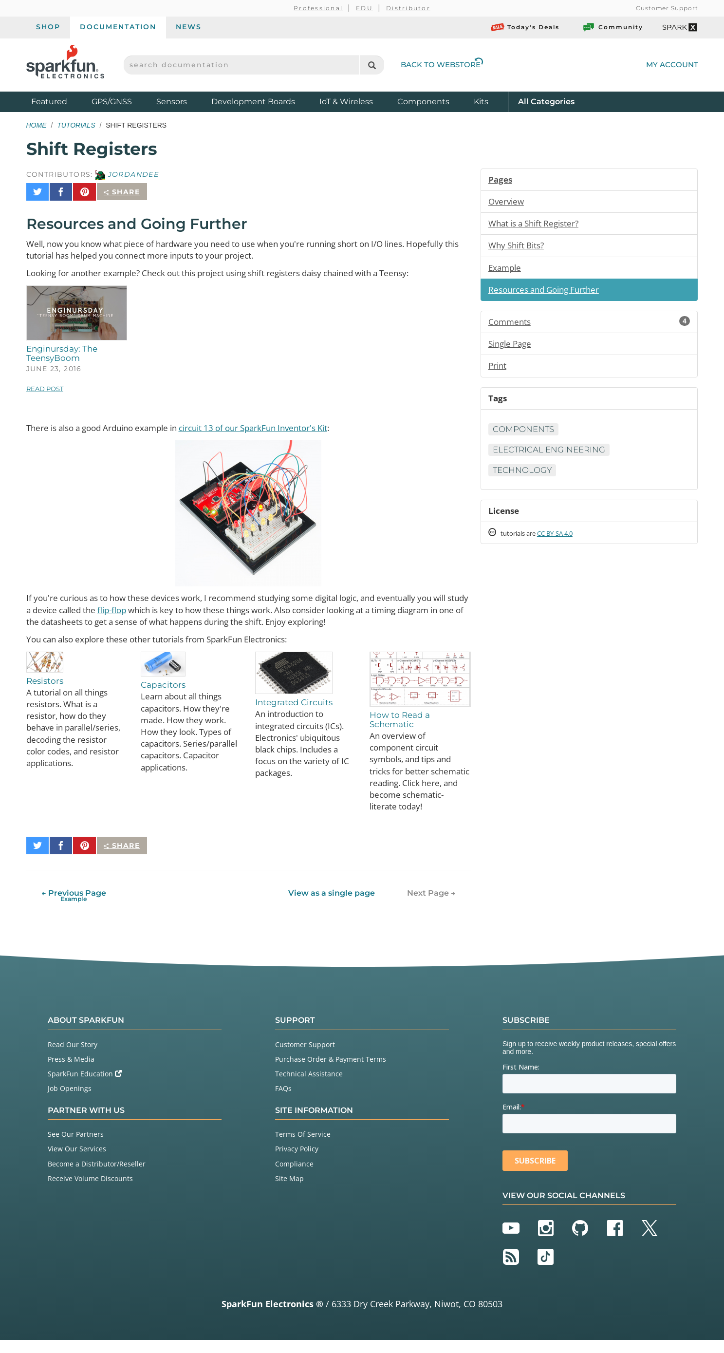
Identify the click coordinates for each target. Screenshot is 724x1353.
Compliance (294, 1177)
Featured (59, 101)
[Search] (371, 65)
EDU (364, 8)
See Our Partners (76, 1147)
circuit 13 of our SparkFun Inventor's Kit (274, 424)
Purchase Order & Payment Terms (330, 1072)
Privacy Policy (296, 1162)
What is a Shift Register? (537, 225)
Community (612, 27)
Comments (589, 327)
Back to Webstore (442, 64)
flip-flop (162, 608)
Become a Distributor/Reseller (97, 1177)
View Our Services (77, 1162)
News (189, 26)
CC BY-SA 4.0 (564, 545)
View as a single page (331, 906)
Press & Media (71, 1072)
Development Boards (253, 101)
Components (423, 101)
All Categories (546, 101)
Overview (507, 202)
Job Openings (70, 1102)
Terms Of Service (303, 1147)
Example (505, 271)
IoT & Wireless (346, 101)
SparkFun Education (85, 1086)
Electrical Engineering (554, 459)
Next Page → (431, 906)
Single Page (512, 350)
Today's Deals (525, 27)
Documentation (118, 26)
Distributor (408, 8)
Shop (48, 26)
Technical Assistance (309, 1086)
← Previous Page (73, 909)
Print (498, 373)
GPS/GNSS (112, 101)
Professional (318, 8)
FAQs (283, 1102)
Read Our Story (72, 1057)
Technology (525, 480)
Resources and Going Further (548, 294)
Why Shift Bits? (518, 248)
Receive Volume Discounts (90, 1191)
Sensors (171, 101)
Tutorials (76, 125)
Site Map (289, 1191)
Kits (481, 101)
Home (36, 125)
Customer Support (667, 8)
